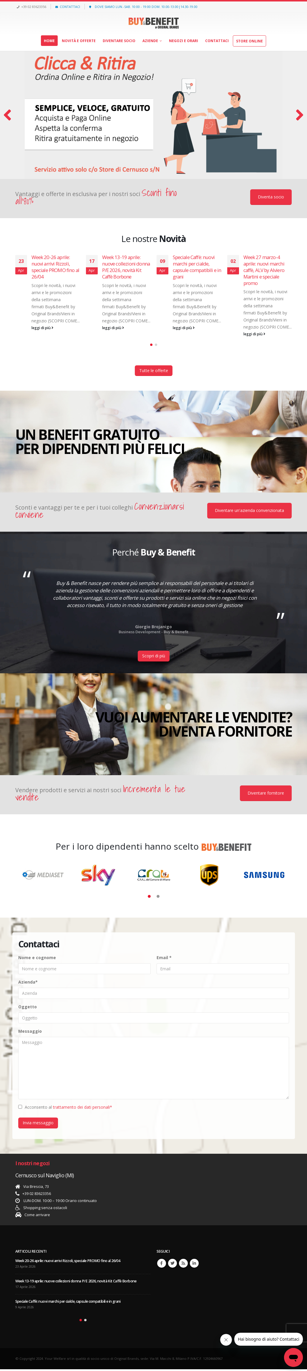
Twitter (172, 1265)
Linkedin (194, 1265)
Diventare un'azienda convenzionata (249, 512)
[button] (151, 346)
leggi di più (42, 327)
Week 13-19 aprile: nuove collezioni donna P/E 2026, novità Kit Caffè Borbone (126, 267)
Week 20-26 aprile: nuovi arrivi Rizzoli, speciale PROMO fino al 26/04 (55, 267)
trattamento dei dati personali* (82, 1109)
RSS (183, 1265)
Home (49, 40)
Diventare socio (119, 40)
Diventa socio (271, 197)
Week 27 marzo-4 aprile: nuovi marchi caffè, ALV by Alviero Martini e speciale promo (263, 270)
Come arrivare (37, 1216)
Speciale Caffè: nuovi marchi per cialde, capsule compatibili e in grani (197, 267)
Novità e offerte (79, 40)
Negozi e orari (183, 40)
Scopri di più (153, 657)
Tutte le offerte (153, 372)
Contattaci (217, 40)
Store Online (249, 41)
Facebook (161, 1265)
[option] (154, 602)
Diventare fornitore (266, 795)
